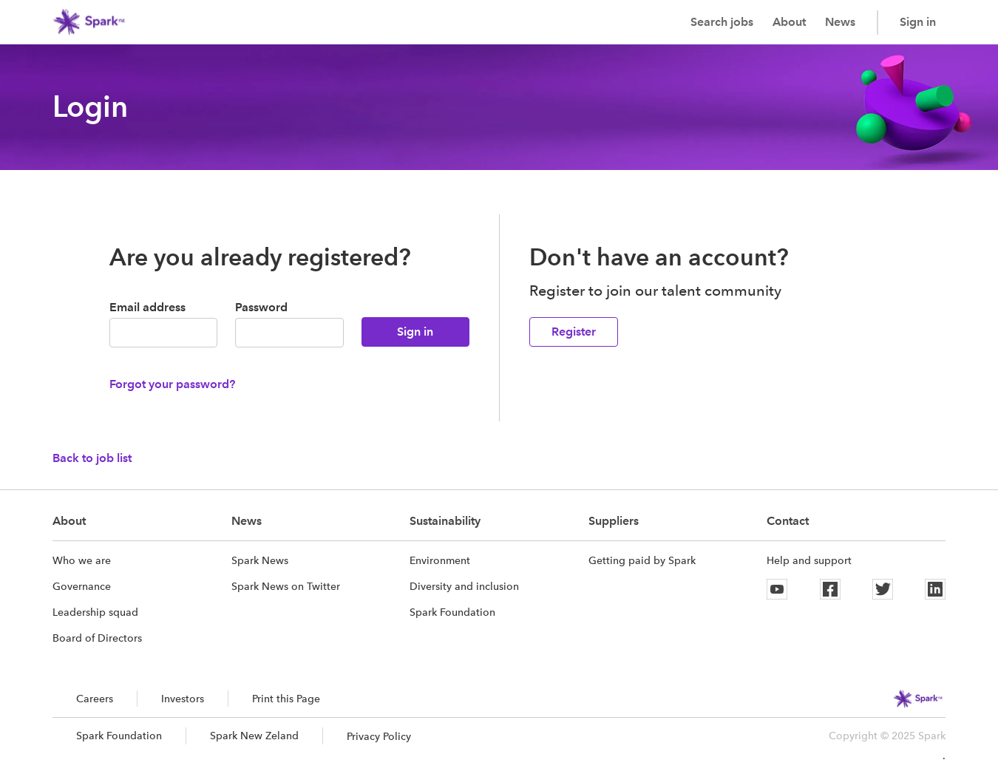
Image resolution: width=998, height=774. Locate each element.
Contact (788, 521)
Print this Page (286, 698)
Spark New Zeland (254, 735)
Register (573, 332)
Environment (440, 560)
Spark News (259, 560)
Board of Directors (97, 638)
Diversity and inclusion (464, 586)
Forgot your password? (172, 384)
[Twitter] (882, 589)
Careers (94, 698)
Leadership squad (95, 612)
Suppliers (613, 521)
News (840, 22)
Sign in (918, 22)
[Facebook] (830, 589)
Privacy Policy (379, 736)
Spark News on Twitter (285, 586)
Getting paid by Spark (642, 560)
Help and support (809, 560)
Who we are (81, 560)
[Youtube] (777, 589)
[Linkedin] (935, 589)
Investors (182, 698)
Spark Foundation (452, 612)
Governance (81, 586)
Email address (147, 307)
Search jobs (721, 22)
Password (261, 307)
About (789, 22)
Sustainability (445, 521)
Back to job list (92, 458)
